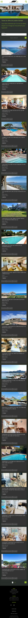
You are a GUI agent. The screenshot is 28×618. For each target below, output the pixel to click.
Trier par (3, 32)
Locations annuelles (14, 17)
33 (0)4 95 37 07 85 (14, 597)
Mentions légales (14, 613)
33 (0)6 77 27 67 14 (15, 598)
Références (14, 611)
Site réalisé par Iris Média (14, 617)
